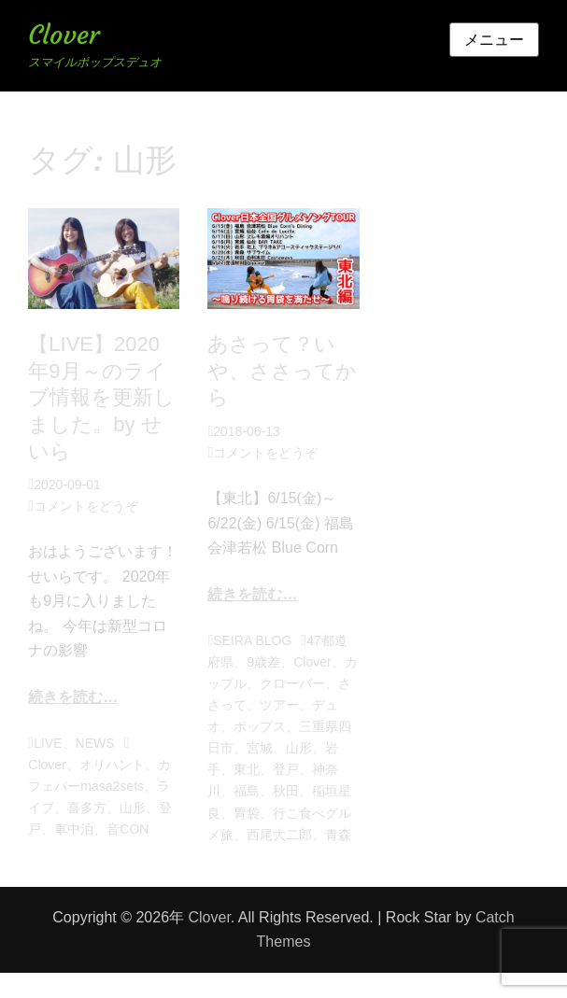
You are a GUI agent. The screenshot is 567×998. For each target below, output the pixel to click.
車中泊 (73, 829)
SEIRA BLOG (252, 640)
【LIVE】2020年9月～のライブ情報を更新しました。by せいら (101, 397)
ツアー (279, 704)
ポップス (260, 726)
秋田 (286, 790)
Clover (63, 35)
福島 (247, 790)
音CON (127, 829)
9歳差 (263, 661)
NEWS (95, 743)
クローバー (292, 683)
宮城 (260, 747)
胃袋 (247, 813)
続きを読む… (73, 697)
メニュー (494, 40)
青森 (338, 834)
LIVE (48, 743)
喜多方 (86, 807)
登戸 (286, 769)
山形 (133, 807)
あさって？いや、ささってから (282, 370)
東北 (247, 769)
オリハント (112, 764)
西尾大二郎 (279, 834)
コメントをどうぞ (86, 506)
